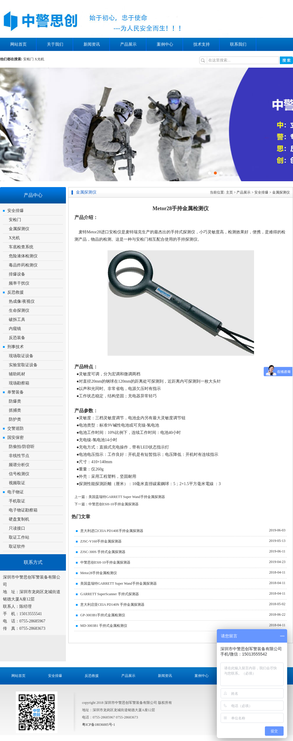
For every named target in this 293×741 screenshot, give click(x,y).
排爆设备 (17, 274)
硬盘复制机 (19, 519)
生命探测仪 (19, 310)
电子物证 (15, 492)
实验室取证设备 (23, 365)
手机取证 (17, 501)
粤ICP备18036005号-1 (98, 725)
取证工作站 (19, 537)
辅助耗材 (17, 374)
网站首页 (18, 44)
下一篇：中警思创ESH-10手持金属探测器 (106, 504)
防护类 (15, 419)
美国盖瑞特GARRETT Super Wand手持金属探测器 (118, 583)
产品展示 (128, 44)
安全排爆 (15, 210)
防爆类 (15, 401)
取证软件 (17, 546)
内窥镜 (15, 328)
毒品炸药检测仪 (23, 265)
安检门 (28, 59)
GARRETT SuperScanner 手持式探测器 (109, 594)
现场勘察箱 (19, 383)
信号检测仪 (19, 474)
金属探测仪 (19, 229)
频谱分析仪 (19, 465)
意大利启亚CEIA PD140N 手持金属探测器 (112, 605)
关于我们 (55, 44)
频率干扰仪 (19, 283)
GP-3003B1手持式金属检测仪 (102, 615)
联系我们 (238, 44)
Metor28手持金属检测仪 (98, 573)
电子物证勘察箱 (23, 510)
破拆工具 (17, 319)
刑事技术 (15, 347)
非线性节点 (19, 456)
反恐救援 (15, 292)
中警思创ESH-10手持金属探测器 (105, 562)
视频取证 (17, 483)
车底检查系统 (21, 247)
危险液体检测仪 (23, 256)
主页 (229, 192)
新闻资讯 (92, 44)
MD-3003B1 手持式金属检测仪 (103, 626)
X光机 (39, 59)
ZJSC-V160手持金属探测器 (101, 541)
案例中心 (165, 44)
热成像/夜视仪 (22, 301)
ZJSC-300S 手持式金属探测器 (102, 552)
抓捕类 (15, 410)
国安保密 (15, 437)
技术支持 (201, 44)
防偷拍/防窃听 (22, 446)
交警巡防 (15, 428)
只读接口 (17, 528)
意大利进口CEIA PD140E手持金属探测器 (111, 531)
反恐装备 (17, 338)
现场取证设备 (21, 356)
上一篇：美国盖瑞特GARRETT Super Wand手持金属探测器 (119, 497)
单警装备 (15, 392)
